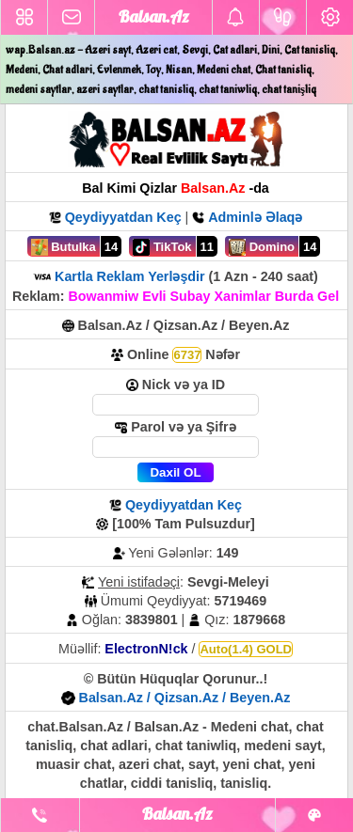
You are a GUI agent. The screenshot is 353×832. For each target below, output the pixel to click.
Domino (262, 247)
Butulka (63, 247)
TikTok (162, 247)
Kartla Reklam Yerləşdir (130, 276)
